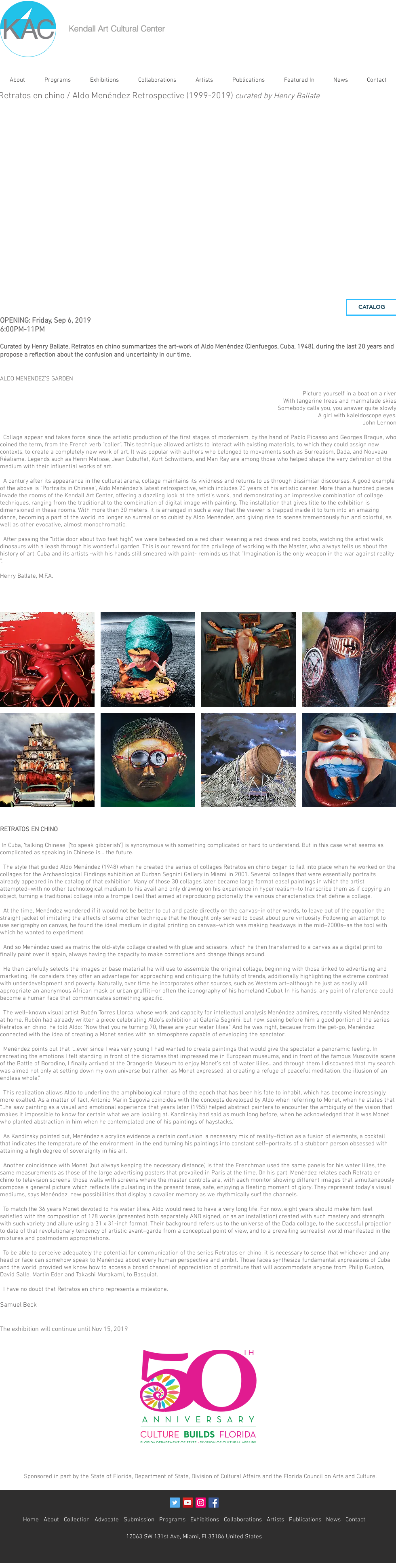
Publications (305, 1519)
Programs (172, 1519)
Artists (275, 1519)
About (51, 1519)
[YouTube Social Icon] (188, 1503)
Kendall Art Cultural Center (117, 28)
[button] (47, 659)
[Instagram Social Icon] (201, 1503)
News (333, 1519)
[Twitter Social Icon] (175, 1503)
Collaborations (243, 1519)
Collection (77, 1519)
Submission (139, 1519)
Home (31, 1519)
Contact (355, 1519)
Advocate (107, 1519)
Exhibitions (204, 1519)
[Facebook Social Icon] (214, 1503)
